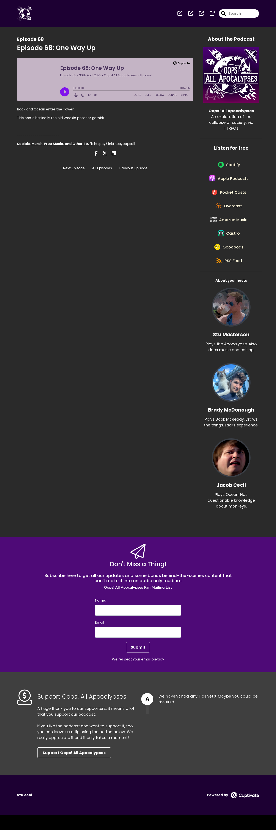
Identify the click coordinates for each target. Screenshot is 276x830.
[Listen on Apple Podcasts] (229, 182)
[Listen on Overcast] (229, 213)
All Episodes (102, 169)
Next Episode (74, 169)
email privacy (152, 674)
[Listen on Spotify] (229, 167)
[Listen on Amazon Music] (229, 228)
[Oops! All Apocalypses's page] (179, 14)
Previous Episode (133, 169)
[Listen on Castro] (229, 244)
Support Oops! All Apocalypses (74, 767)
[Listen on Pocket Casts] (229, 197)
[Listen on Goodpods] (229, 260)
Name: (100, 615)
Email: (100, 637)
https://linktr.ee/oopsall (114, 144)
